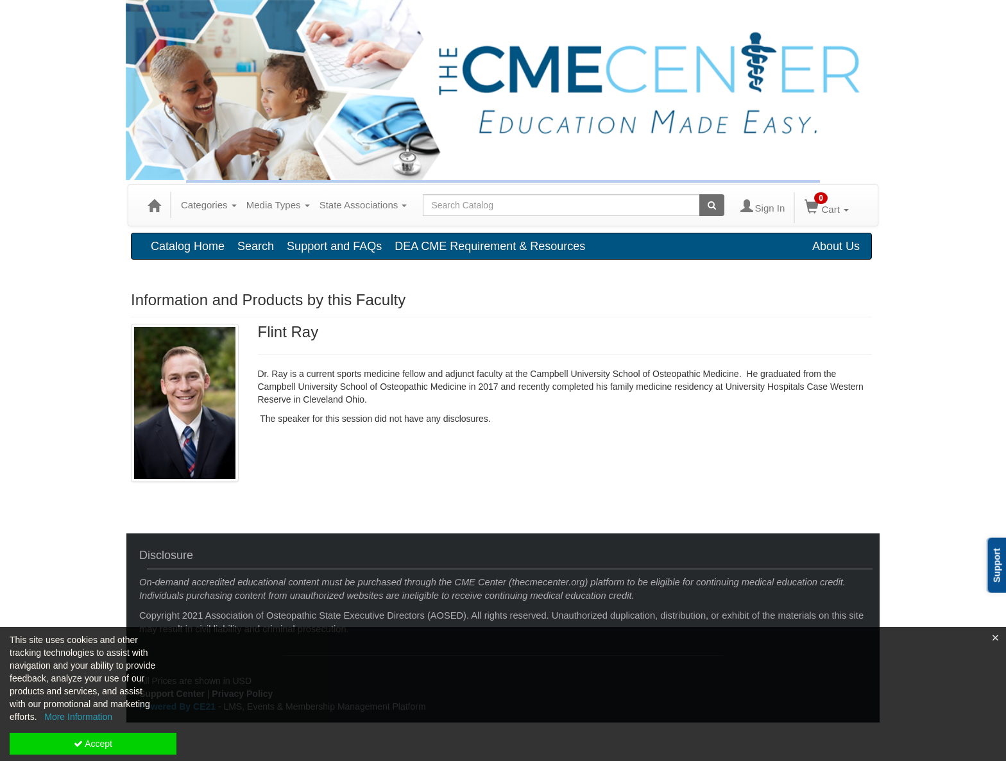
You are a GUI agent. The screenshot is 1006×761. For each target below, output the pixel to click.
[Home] (154, 205)
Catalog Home (188, 246)
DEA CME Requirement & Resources (490, 246)
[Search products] (711, 205)
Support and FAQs (334, 246)
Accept (93, 744)
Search (255, 246)
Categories (209, 204)
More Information (78, 717)
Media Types (278, 204)
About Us (836, 246)
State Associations (363, 204)
